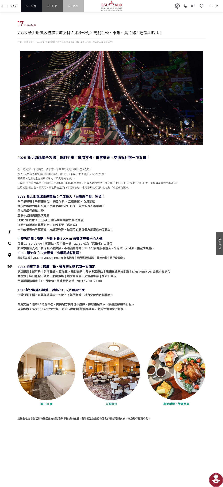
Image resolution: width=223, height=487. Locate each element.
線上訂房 (31, 6)
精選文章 (28, 42)
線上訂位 (52, 6)
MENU (10, 6)
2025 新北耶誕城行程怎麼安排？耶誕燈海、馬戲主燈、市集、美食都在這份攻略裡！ (74, 42)
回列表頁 (219, 243)
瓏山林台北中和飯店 (111, 6)
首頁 (19, 42)
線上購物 (73, 6)
